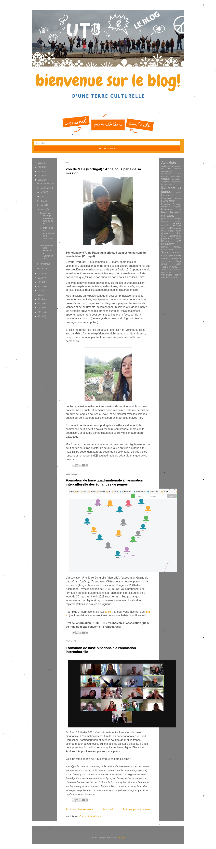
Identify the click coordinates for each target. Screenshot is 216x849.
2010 (41, 316)
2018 (41, 282)
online (163, 228)
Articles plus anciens (136, 809)
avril (42, 205)
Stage (179, 261)
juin (42, 196)
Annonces (166, 173)
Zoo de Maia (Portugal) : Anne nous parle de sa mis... (46, 218)
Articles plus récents (79, 809)
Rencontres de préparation (171, 237)
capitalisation (176, 176)
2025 (41, 163)
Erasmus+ (166, 198)
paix (168, 228)
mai (42, 201)
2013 (41, 303)
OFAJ (177, 224)
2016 (41, 290)
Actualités (169, 162)
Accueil (108, 809)
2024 (41, 167)
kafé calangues (176, 219)
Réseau (178, 239)
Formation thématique (171, 214)
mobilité (164, 225)
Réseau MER (171, 241)
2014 (41, 299)
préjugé (171, 231)
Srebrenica (165, 261)
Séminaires (167, 244)
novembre (45, 183)
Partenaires (175, 228)
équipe (178, 192)
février (43, 264)
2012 (41, 307)
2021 (41, 180)
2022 (41, 175)
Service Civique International (171, 248)
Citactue (165, 179)
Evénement (168, 201)
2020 (41, 273)
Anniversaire (166, 171)
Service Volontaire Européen (171, 257)
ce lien (108, 611)
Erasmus (166, 195)
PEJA (164, 230)
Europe (178, 198)
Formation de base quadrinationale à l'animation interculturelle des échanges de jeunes (104, 482)
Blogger (121, 837)
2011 (41, 312)
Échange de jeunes (171, 189)
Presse (178, 230)
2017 (41, 286)
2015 (41, 295)
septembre (45, 188)
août (42, 192)
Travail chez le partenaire (171, 270)
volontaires (166, 272)
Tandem (178, 264)
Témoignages (169, 266)
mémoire (178, 221)
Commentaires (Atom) (90, 816)
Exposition (165, 204)
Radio (163, 236)
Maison (164, 221)
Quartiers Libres (171, 233)
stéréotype (165, 264)
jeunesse (165, 218)
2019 (41, 278)
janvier (44, 268)
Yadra (174, 277)
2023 (41, 171)
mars (43, 209)
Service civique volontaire (171, 254)
